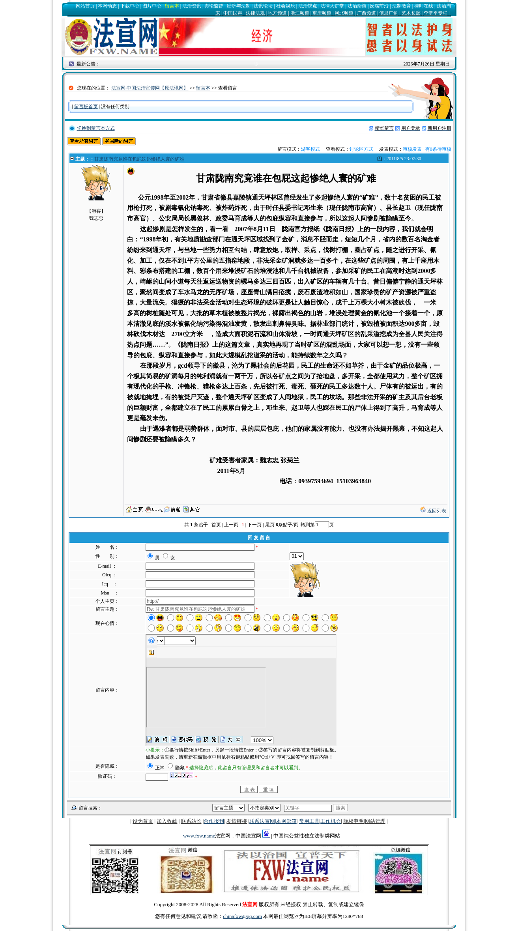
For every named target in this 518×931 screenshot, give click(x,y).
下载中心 (129, 6)
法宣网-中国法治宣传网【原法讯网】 (150, 88)
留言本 (172, 6)
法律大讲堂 (332, 6)
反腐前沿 (379, 6)
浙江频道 (299, 13)
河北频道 (344, 13)
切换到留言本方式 (96, 128)
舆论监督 (213, 6)
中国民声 (232, 13)
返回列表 (433, 511)
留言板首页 (86, 106)
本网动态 (107, 6)
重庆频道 (321, 13)
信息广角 (388, 13)
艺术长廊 (411, 13)
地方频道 (277, 13)
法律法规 (255, 13)
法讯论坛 (263, 6)
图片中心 (151, 6)
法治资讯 (191, 6)
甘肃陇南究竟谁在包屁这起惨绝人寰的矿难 (139, 159)
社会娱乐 (285, 6)
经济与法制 (239, 6)
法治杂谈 (357, 6)
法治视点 (307, 6)
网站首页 (85, 6)
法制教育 (401, 6)
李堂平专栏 (435, 13)
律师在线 (423, 6)
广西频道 (366, 13)
